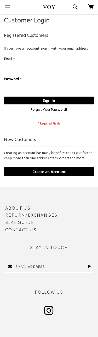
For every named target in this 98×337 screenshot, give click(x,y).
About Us (17, 208)
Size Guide (19, 222)
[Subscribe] (90, 266)
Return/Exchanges (31, 215)
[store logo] (49, 7)
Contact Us (20, 229)
